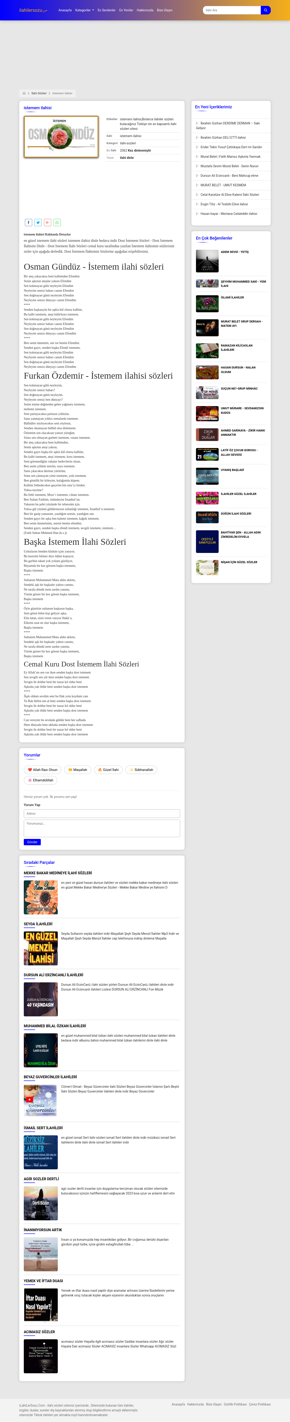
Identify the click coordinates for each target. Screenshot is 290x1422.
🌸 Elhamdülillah (40, 780)
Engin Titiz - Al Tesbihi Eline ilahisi (222, 204)
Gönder (32, 842)
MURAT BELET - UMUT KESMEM (221, 185)
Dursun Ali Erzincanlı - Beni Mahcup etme (227, 175)
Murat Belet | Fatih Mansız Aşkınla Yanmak (228, 156)
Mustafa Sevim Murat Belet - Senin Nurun (227, 166)
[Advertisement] (145, 58)
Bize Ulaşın (214, 1404)
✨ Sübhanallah (141, 770)
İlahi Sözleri (38, 93)
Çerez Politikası (260, 1404)
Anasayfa (178, 1404)
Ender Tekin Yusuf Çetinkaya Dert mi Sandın (229, 147)
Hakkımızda (195, 1404)
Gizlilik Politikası (235, 1404)
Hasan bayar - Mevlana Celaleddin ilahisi (226, 214)
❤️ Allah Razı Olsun (42, 770)
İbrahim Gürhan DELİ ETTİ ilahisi (221, 137)
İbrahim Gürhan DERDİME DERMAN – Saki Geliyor (228, 125)
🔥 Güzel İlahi (108, 770)
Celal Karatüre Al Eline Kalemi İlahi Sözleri (227, 194)
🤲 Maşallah (77, 770)
